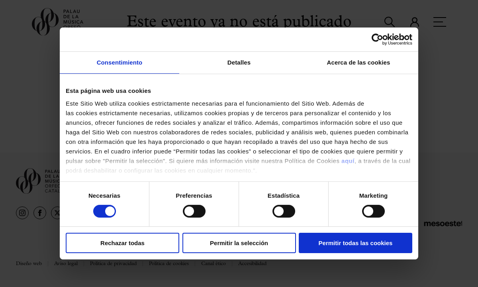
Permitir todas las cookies (356, 243)
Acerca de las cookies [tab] (358, 62)
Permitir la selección (239, 243)
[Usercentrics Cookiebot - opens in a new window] (377, 39)
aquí (348, 160)
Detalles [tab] (239, 62)
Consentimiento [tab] (120, 62)
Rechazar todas (122, 243)
